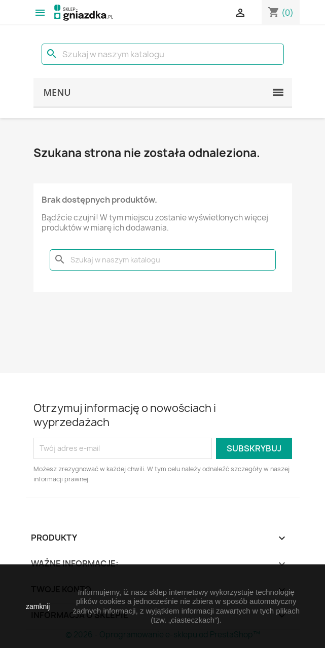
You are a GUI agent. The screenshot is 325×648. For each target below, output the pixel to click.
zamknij (38, 606)
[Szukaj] (163, 54)
